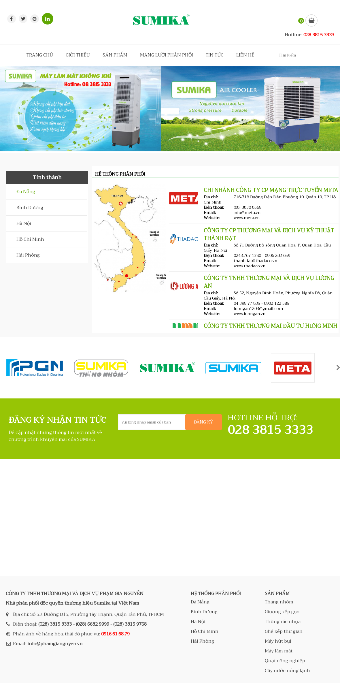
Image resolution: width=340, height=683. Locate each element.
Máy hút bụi (278, 641)
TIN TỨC (215, 55)
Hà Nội (23, 223)
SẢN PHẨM (115, 55)
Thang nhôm (279, 602)
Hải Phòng (28, 255)
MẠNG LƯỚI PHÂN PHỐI (166, 55)
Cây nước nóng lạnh (287, 671)
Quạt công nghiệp (285, 661)
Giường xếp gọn (282, 612)
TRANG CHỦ (40, 55)
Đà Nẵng (25, 192)
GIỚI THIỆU (78, 55)
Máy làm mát (278, 651)
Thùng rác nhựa (283, 622)
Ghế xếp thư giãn (284, 631)
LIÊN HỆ (245, 55)
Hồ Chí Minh (30, 239)
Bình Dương (29, 208)
